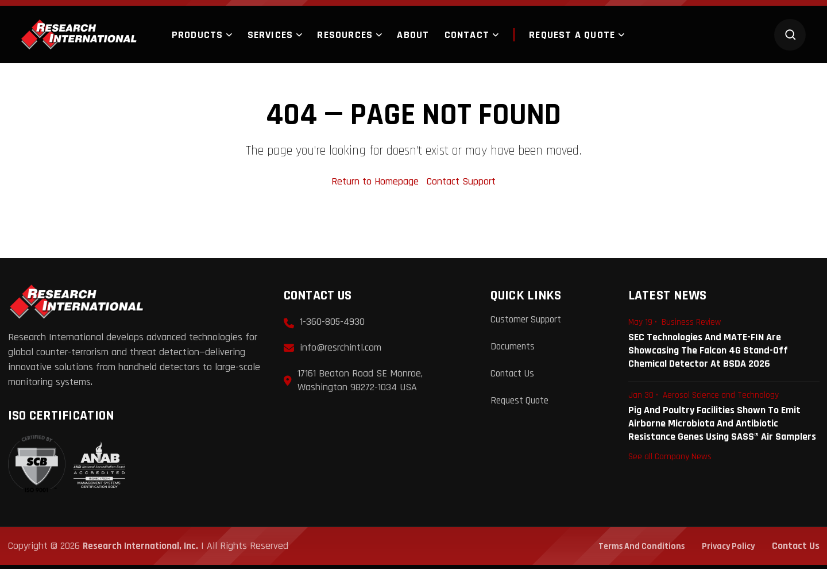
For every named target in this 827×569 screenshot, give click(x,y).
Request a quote (564, 34)
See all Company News (670, 458)
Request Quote (522, 402)
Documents (513, 349)
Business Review (691, 325)
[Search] (790, 35)
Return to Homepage (376, 184)
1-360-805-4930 (332, 325)
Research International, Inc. (142, 549)
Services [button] (270, 34)
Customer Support (528, 322)
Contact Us (513, 375)
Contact (467, 34)
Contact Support (461, 184)
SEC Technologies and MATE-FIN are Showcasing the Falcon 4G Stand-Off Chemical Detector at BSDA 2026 (708, 353)
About (413, 34)
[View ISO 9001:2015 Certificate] (66, 468)
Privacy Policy (726, 549)
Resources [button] (345, 34)
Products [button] (197, 34)
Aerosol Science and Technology (721, 398)
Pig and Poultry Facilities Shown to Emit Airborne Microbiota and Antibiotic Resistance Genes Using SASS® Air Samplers (722, 425)
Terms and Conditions (632, 549)
